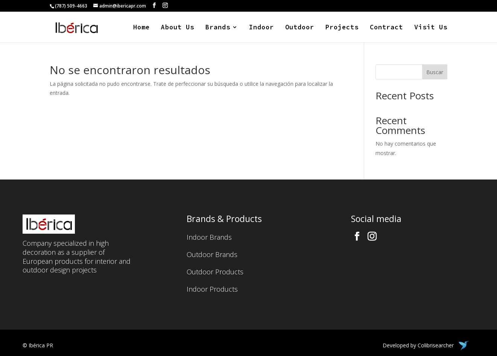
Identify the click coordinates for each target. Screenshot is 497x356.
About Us (177, 27)
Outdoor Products (215, 272)
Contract (386, 27)
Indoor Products (212, 290)
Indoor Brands (209, 238)
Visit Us (430, 27)
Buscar (434, 72)
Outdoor (299, 27)
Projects (342, 27)
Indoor (261, 27)
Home (141, 27)
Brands (217, 27)
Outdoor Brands (212, 255)
